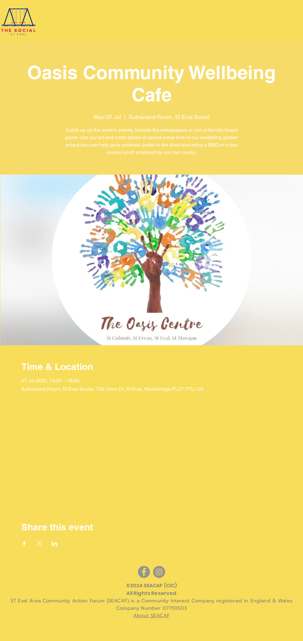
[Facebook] (144, 572)
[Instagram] (159, 572)
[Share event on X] (39, 543)
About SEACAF (151, 615)
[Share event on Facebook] (24, 543)
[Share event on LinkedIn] (55, 543)
